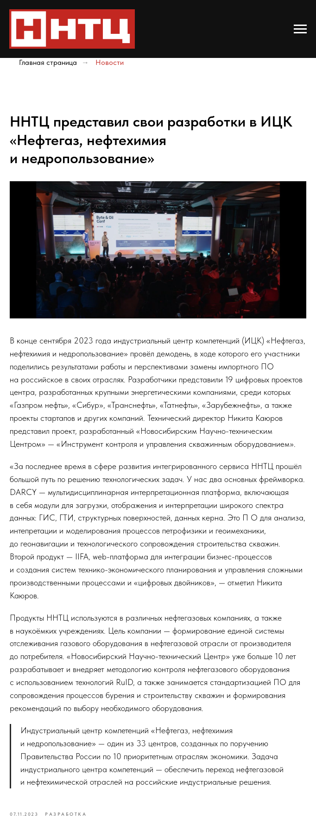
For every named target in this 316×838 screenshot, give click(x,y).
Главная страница (48, 62)
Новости (109, 62)
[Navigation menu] (300, 29)
